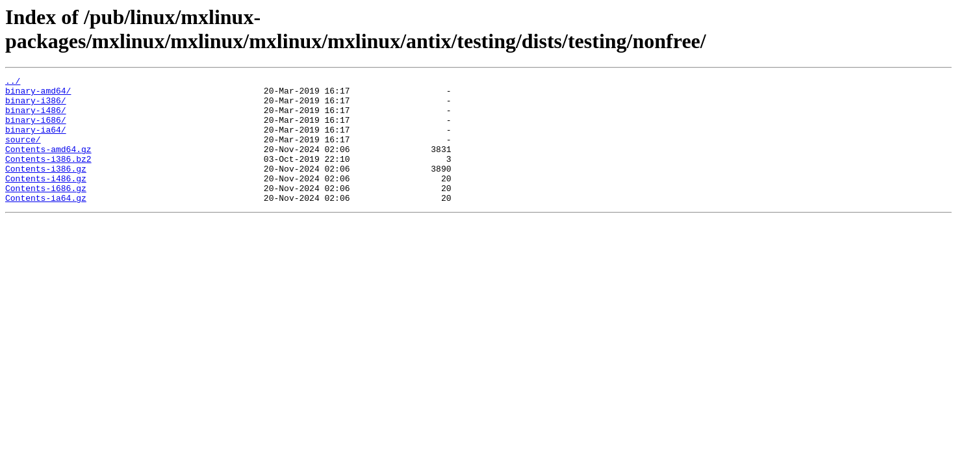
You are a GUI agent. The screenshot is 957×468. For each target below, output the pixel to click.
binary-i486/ (35, 118)
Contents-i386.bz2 (48, 176)
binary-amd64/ (38, 94)
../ (12, 82)
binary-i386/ (35, 106)
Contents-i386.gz (45, 188)
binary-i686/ (35, 129)
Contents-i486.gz (45, 199)
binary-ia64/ (35, 141)
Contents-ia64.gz (45, 223)
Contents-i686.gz (45, 211)
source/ (23, 153)
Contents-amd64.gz (48, 164)
